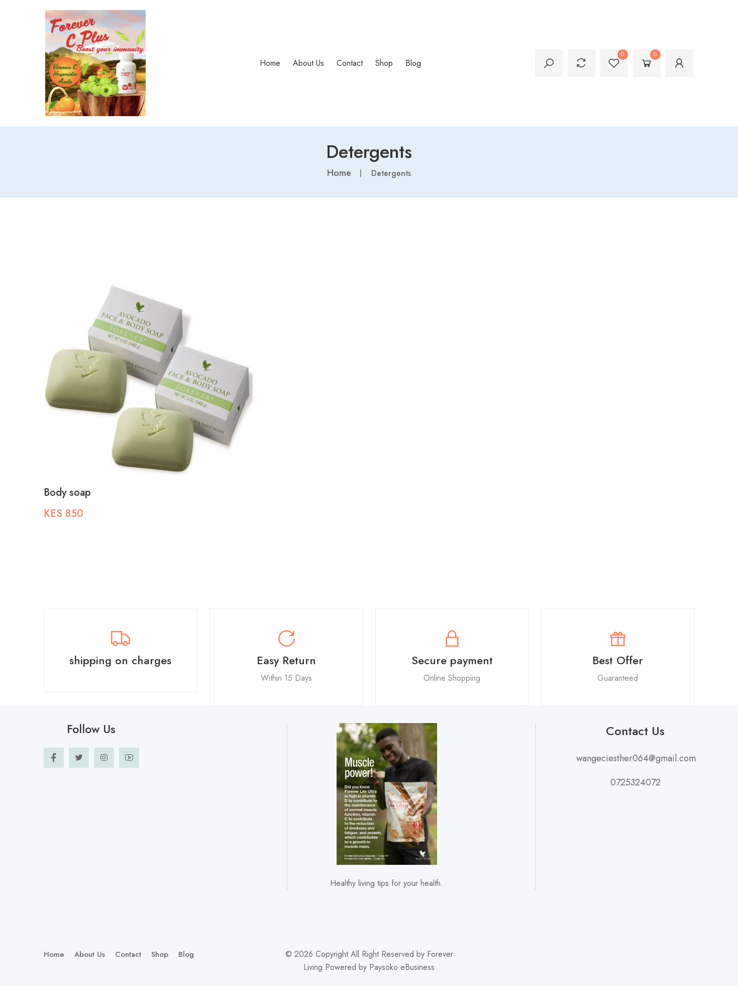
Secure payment (452, 660)
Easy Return (286, 660)
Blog (413, 63)
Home (270, 63)
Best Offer (617, 660)
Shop (384, 63)
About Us (308, 63)
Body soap (67, 492)
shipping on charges (120, 660)
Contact (350, 63)
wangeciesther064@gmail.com (635, 757)
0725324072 (635, 781)
